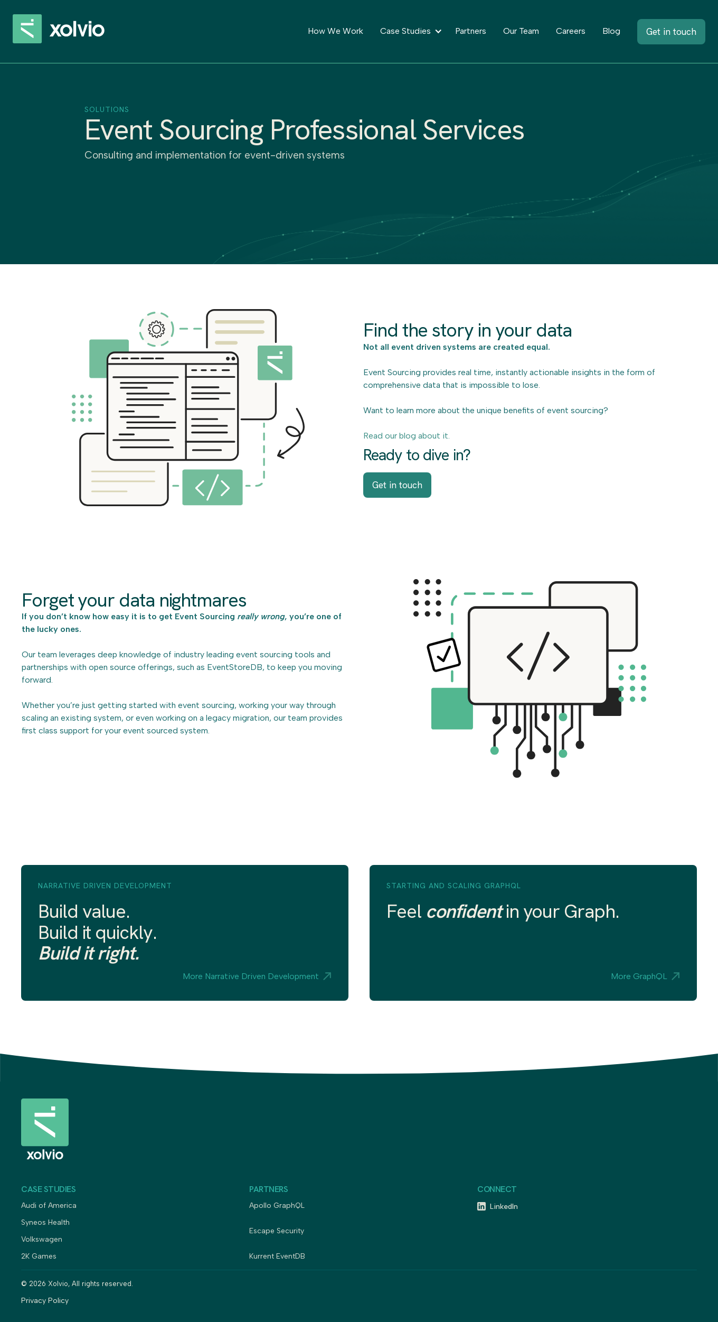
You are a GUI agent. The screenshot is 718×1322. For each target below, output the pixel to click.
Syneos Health (45, 1223)
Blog (611, 31)
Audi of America (49, 1206)
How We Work (335, 31)
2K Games (38, 1257)
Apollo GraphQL (277, 1206)
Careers (570, 31)
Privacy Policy (45, 1301)
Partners (470, 31)
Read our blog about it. (406, 436)
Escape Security (276, 1231)
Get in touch (397, 485)
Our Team (521, 31)
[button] (409, 31)
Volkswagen (41, 1240)
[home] (71, 31)
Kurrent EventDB (277, 1257)
